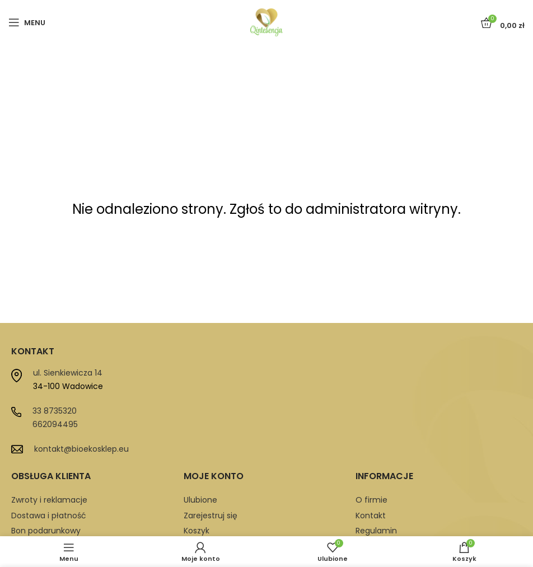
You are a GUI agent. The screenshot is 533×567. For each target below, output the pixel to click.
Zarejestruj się (210, 515)
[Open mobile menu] (27, 22)
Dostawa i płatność (48, 515)
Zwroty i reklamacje (49, 499)
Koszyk (196, 530)
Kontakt (371, 515)
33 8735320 (54, 410)
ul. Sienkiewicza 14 (67, 372)
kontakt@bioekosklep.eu (81, 448)
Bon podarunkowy (46, 530)
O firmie (371, 499)
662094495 (55, 424)
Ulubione (200, 499)
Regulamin (376, 530)
